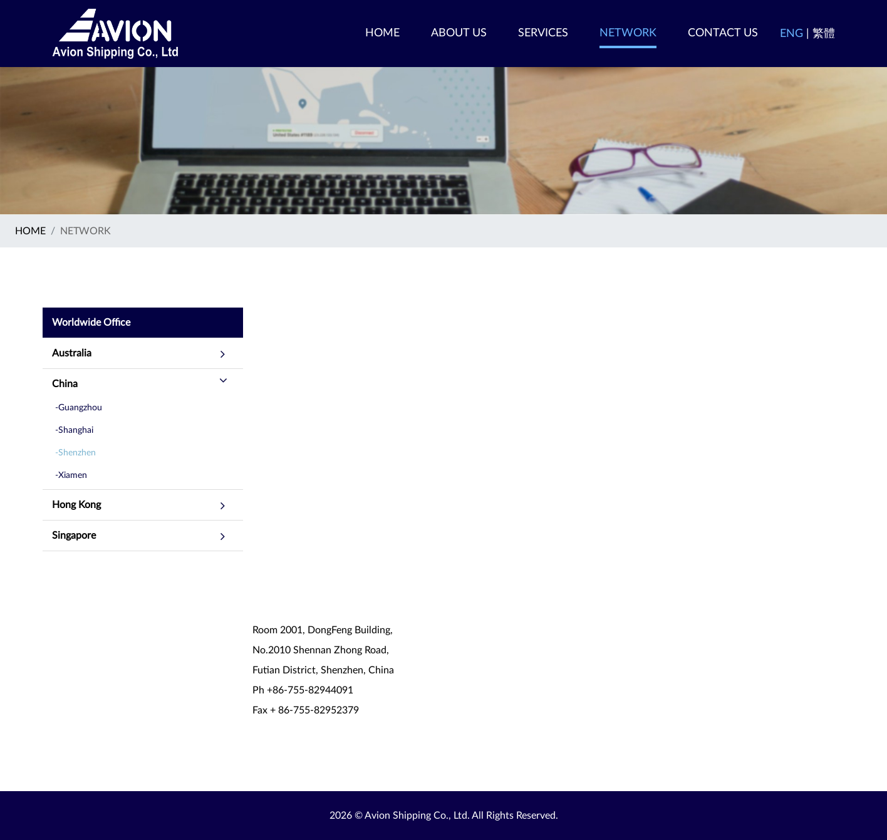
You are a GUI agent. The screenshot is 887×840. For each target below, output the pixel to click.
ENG (791, 33)
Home (30, 231)
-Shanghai (74, 430)
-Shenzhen (75, 453)
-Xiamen (71, 475)
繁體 (823, 33)
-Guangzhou (78, 407)
